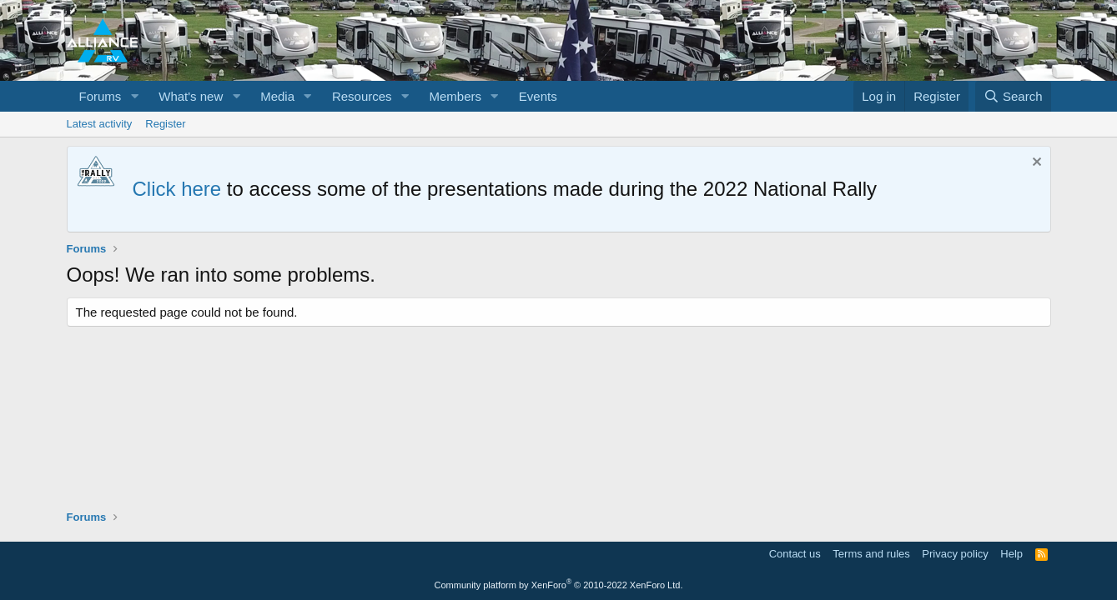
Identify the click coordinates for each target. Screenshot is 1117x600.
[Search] (1013, 96)
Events (538, 96)
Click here (177, 189)
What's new (190, 96)
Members (455, 96)
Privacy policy (955, 554)
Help (1011, 554)
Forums (100, 96)
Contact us (795, 554)
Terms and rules (871, 554)
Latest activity (100, 124)
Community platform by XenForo (559, 585)
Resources (362, 96)
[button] (134, 96)
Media (277, 96)
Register (165, 124)
